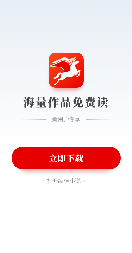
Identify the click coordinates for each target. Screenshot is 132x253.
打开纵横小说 (64, 181)
